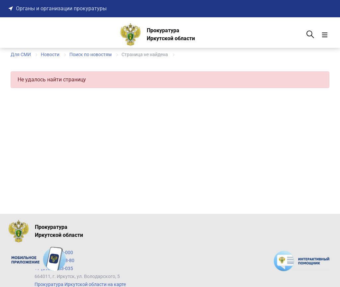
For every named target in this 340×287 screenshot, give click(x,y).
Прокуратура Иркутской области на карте (80, 284)
